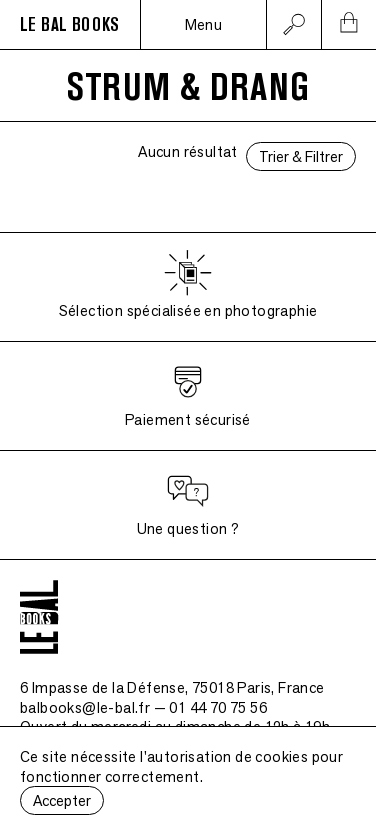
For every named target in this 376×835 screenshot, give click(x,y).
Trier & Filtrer (301, 156)
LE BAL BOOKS (70, 25)
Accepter (62, 800)
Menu (204, 24)
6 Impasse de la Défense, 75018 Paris (172, 687)
